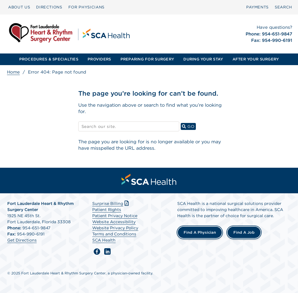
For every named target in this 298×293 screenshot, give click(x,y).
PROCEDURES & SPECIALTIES (48, 59)
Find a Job (244, 232)
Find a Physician (200, 232)
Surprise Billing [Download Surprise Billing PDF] (111, 203)
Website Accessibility (114, 221)
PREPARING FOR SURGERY (147, 59)
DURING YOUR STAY (203, 59)
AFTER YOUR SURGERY (256, 59)
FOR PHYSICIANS (86, 7)
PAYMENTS (257, 7)
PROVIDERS (99, 59)
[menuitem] (19, 7)
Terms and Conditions (114, 234)
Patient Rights (106, 209)
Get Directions (22, 240)
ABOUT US (19, 7)
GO (189, 126)
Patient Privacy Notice (114, 215)
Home (13, 72)
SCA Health (104, 240)
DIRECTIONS (49, 7)
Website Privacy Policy (115, 228)
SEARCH (283, 7)
